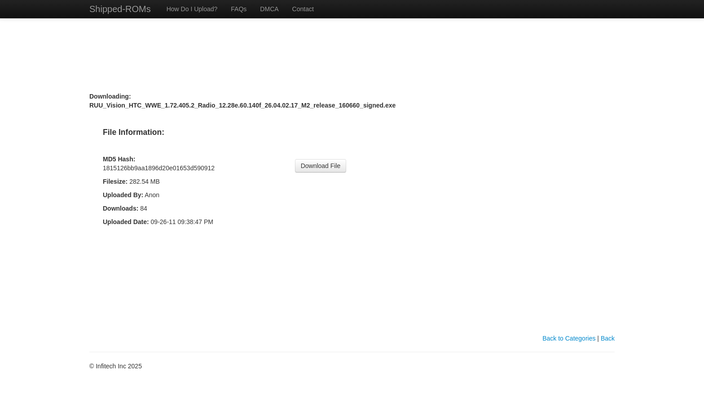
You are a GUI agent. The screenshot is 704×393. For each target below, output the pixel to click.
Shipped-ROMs (120, 9)
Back (608, 338)
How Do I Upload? (192, 9)
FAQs (238, 9)
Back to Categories (568, 338)
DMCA (269, 9)
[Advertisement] (352, 34)
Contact (303, 9)
